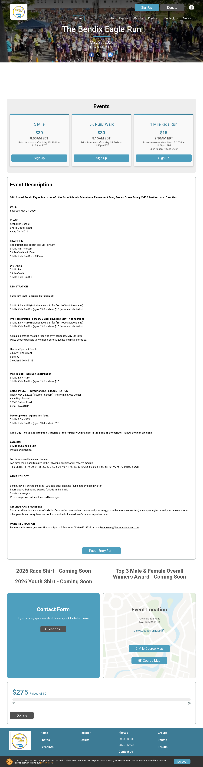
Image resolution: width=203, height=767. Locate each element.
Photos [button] (152, 18)
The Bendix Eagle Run (101, 45)
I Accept (182, 761)
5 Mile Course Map (149, 648)
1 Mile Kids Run (163, 124)
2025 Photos (126, 745)
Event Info (108, 18)
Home (78, 18)
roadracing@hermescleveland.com (120, 527)
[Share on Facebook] (91, 71)
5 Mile (39, 124)
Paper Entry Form (101, 551)
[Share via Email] (103, 71)
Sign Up (146, 7)
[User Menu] (191, 7)
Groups (162, 732)
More (186, 18)
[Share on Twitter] (97, 71)
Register (124, 18)
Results (138, 18)
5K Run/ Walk (101, 124)
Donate (172, 7)
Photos (92, 18)
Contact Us (171, 18)
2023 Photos (126, 738)
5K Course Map (149, 660)
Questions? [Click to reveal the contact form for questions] (53, 629)
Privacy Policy (46, 763)
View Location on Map (149, 630)
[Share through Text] (110, 71)
